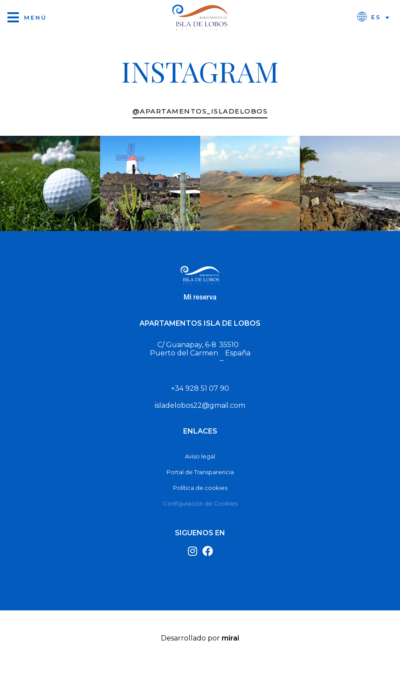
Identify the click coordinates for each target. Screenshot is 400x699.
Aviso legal (200, 456)
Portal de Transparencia (200, 471)
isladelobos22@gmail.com (200, 405)
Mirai (230, 638)
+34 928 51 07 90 (200, 388)
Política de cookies (200, 487)
